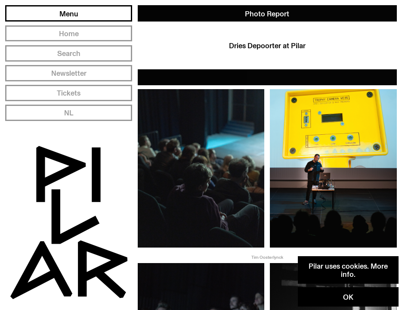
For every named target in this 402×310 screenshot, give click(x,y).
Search (68, 53)
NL (68, 113)
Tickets (68, 93)
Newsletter (69, 73)
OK (348, 297)
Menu (68, 14)
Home (69, 33)
